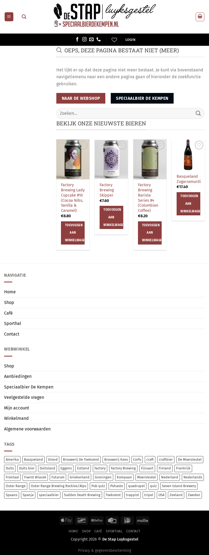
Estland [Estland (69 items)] (83, 468)
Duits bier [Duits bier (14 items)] (27, 468)
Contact (11, 334)
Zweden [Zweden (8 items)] (194, 495)
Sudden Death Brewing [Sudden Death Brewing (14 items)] (82, 495)
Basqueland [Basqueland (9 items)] (33, 459)
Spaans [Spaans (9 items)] (11, 495)
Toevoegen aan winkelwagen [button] (75, 232)
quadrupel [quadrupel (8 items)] (136, 486)
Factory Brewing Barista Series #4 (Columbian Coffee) (148, 198)
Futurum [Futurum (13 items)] (57, 477)
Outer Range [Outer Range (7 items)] (16, 486)
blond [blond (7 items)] (53, 459)
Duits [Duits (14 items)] (10, 468)
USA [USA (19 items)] (161, 495)
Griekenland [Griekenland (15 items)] (80, 477)
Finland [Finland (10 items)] (165, 468)
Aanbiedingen (18, 376)
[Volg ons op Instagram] (84, 39)
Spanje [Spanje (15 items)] (28, 495)
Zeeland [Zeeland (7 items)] (176, 495)
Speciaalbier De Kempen (28, 387)
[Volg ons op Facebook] (77, 39)
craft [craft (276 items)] (150, 459)
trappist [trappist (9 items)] (132, 495)
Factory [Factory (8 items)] (100, 468)
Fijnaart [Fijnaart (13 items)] (147, 468)
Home (10, 291)
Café (8, 313)
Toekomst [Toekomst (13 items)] (113, 495)
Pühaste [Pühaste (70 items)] (116, 486)
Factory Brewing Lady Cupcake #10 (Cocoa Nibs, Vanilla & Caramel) (73, 198)
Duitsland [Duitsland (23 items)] (47, 468)
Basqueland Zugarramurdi (189, 179)
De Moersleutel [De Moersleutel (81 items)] (190, 459)
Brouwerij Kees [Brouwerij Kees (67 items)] (116, 459)
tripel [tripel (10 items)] (148, 495)
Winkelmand (16, 418)
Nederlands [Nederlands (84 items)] (192, 477)
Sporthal (12, 323)
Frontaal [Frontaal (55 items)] (12, 477)
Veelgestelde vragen (24, 397)
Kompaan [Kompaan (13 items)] (124, 477)
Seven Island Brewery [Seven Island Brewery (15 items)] (179, 486)
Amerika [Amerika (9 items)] (12, 459)
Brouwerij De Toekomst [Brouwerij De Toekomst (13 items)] (81, 459)
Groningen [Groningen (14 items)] (103, 477)
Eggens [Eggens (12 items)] (66, 468)
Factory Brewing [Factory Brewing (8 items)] (123, 468)
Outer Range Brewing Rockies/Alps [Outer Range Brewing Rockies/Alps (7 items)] (58, 486)
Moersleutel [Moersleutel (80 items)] (146, 477)
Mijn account (16, 408)
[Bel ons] (98, 39)
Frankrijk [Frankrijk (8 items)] (183, 468)
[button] (9, 16)
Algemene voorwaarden (27, 429)
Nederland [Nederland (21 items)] (169, 477)
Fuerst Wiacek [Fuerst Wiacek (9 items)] (35, 477)
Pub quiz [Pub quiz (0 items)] (98, 486)
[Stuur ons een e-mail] (91, 39)
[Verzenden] (198, 113)
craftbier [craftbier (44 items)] (166, 459)
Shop (9, 302)
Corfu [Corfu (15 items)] (137, 459)
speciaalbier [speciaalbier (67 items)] (49, 495)
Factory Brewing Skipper (107, 190)
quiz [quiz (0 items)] (153, 486)
